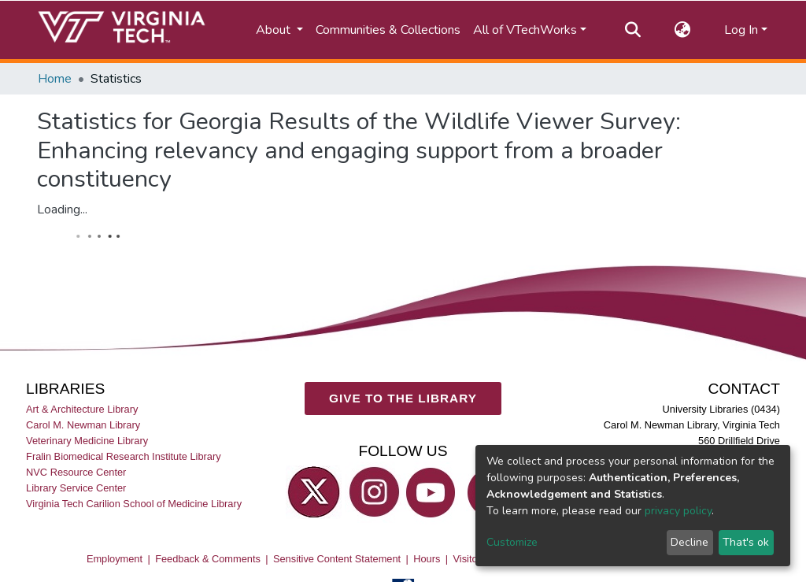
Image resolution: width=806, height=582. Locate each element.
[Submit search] (633, 29)
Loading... (62, 209)
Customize (512, 542)
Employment (114, 558)
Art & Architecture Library (82, 408)
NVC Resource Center (76, 471)
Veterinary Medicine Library (87, 440)
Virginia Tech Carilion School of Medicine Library (134, 504)
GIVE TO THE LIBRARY (403, 398)
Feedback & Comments (208, 558)
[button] (683, 29)
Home (55, 78)
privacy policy (678, 510)
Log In (741, 30)
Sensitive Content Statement (337, 558)
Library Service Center (76, 488)
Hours (426, 558)
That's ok (746, 542)
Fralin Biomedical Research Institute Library (123, 456)
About (275, 30)
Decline (689, 542)
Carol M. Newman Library (83, 424)
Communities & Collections (388, 30)
